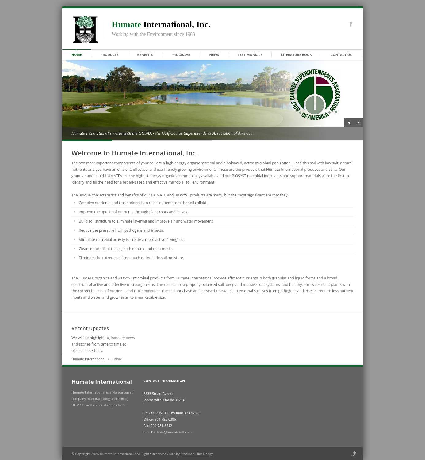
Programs (180, 54)
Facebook (351, 24)
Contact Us (341, 54)
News (214, 54)
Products (110, 54)
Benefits (145, 54)
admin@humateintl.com (173, 432)
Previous (349, 122)
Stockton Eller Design (197, 453)
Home (76, 54)
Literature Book (296, 54)
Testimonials (250, 54)
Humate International (88, 359)
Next (358, 122)
